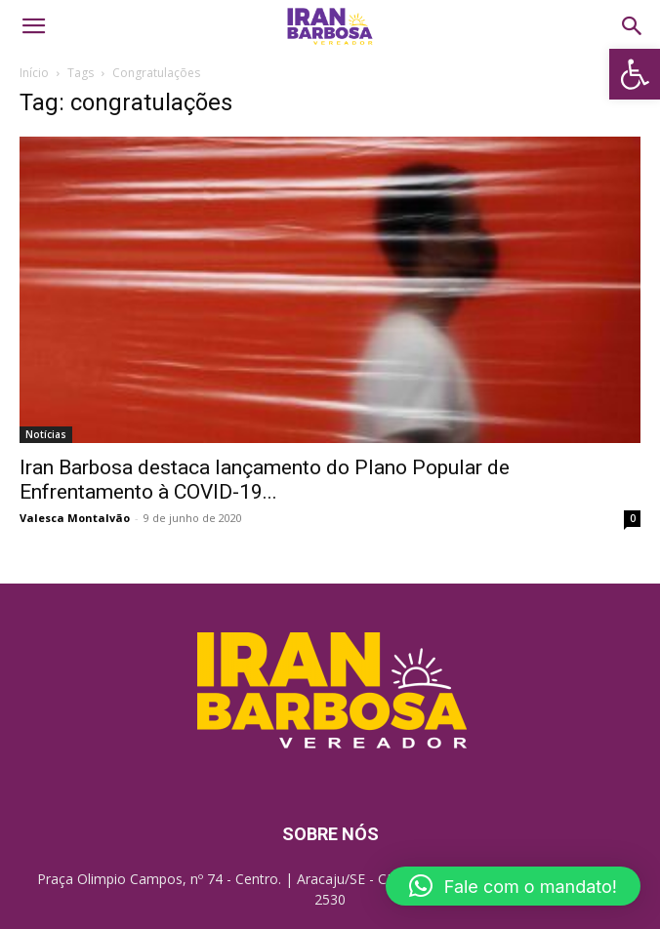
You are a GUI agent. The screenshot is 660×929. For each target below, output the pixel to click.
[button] (513, 886)
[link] (634, 74)
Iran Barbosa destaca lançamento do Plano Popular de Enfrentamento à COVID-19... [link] (265, 480)
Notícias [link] (45, 434)
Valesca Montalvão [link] (75, 517)
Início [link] (34, 72)
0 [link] (633, 518)
